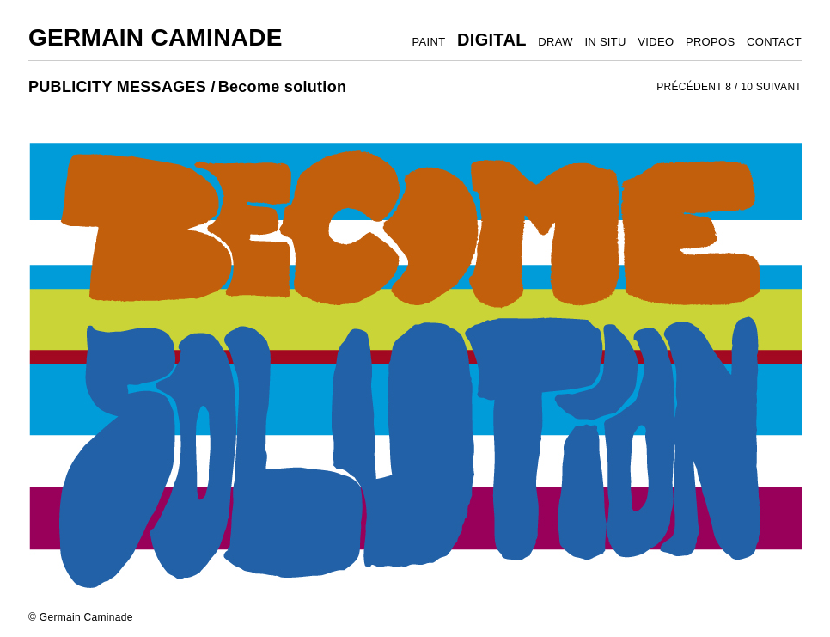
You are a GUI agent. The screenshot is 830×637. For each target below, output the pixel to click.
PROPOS (710, 41)
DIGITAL (492, 39)
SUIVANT (779, 87)
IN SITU (605, 41)
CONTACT (774, 41)
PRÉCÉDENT (689, 87)
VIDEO (656, 41)
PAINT (429, 41)
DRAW (555, 41)
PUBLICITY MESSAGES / (122, 86)
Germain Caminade (155, 37)
